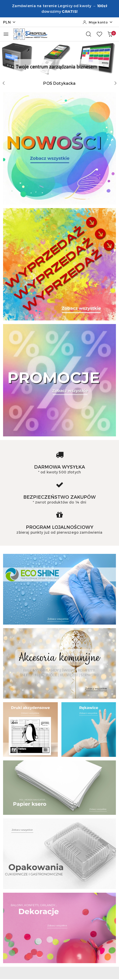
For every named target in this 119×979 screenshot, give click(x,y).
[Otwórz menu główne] (6, 34)
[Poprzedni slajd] (3, 83)
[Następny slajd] (115, 83)
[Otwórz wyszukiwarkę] (88, 34)
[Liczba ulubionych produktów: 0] (99, 34)
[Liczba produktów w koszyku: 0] (110, 34)
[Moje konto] (98, 22)
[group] (59, 58)
